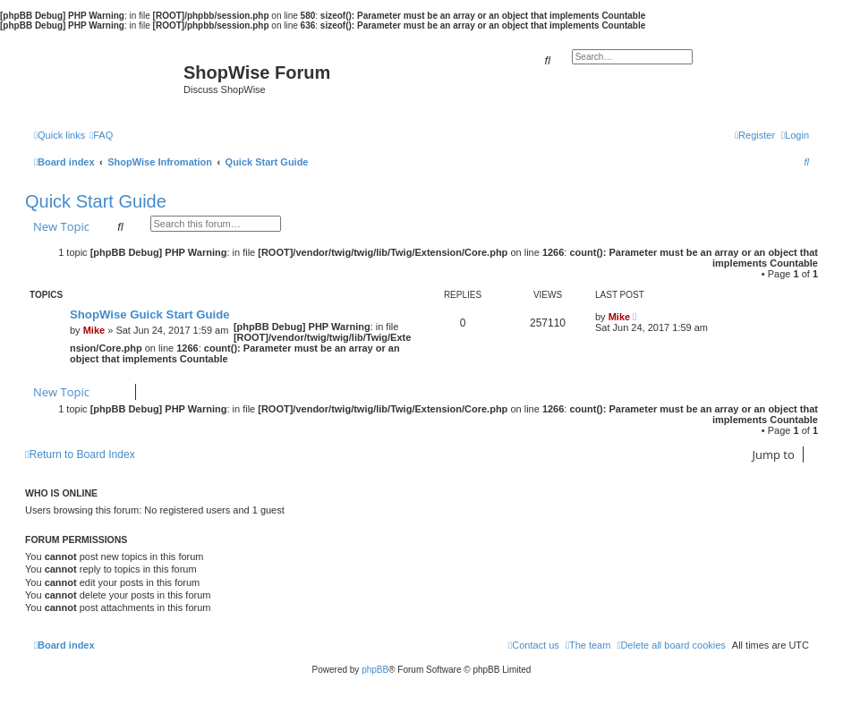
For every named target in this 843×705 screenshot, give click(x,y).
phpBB (375, 670)
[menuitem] (101, 135)
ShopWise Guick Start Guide (150, 314)
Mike (94, 330)
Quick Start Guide (95, 201)
